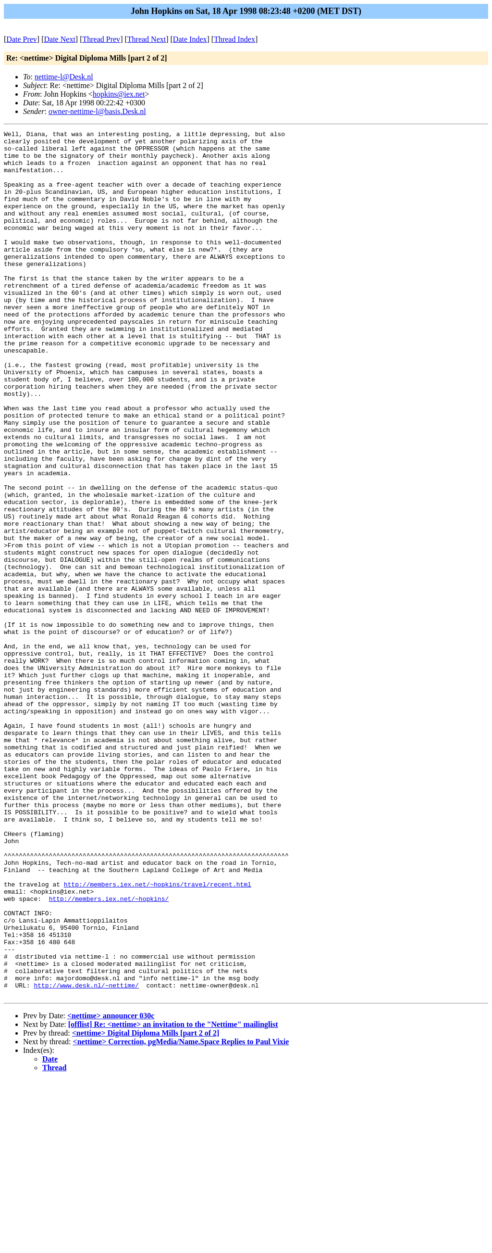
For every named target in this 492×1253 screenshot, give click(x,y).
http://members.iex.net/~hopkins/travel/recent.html (157, 1035)
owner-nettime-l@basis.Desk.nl (97, 111)
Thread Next (146, 39)
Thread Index (234, 39)
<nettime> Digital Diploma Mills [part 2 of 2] (146, 1206)
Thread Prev (101, 39)
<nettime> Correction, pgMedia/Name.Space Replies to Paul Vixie (181, 1215)
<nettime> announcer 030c (110, 1189)
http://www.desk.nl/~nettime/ (86, 1156)
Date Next (59, 39)
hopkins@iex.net (119, 94)
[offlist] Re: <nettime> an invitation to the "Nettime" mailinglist (173, 1197)
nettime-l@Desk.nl (64, 77)
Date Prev (21, 39)
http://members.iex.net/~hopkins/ (109, 1053)
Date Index (190, 39)
